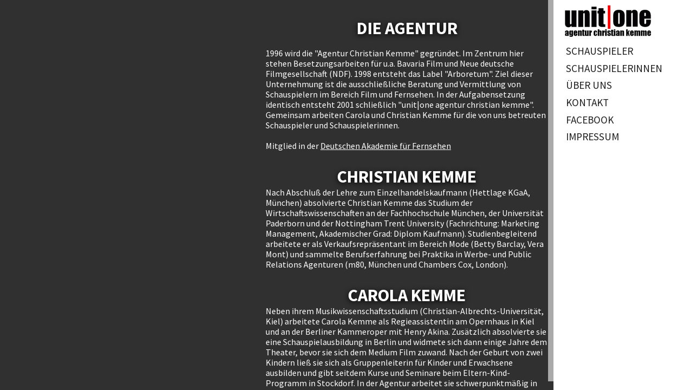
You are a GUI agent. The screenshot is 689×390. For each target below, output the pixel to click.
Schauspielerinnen (614, 68)
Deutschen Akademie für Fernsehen (385, 145)
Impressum (592, 136)
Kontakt (587, 102)
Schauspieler (599, 50)
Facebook (590, 119)
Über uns (589, 85)
